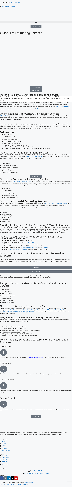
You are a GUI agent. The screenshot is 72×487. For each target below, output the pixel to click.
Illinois (64, 310)
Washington (19, 312)
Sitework (66, 106)
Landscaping (31, 242)
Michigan (49, 310)
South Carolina (25, 310)
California (11, 310)
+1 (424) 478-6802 (15, 3)
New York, (43, 310)
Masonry (8, 108)
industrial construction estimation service (56, 203)
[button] (36, 22)
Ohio (60, 310)
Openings (45, 247)
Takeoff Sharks (4, 116)
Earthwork (2, 108)
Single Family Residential (9, 165)
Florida (37, 310)
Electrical (24, 249)
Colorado (2, 312)
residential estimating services (34, 156)
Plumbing (19, 249)
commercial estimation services (22, 181)
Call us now (10, 207)
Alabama (17, 310)
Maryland (55, 310)
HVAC (10, 249)
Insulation (18, 108)
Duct (14, 249)
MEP (57, 106)
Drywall (38, 108)
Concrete (61, 106)
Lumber (28, 108)
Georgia (25, 312)
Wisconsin (32, 312)
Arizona (32, 310)
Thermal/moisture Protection (29, 247)
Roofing (23, 108)
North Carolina (10, 312)
